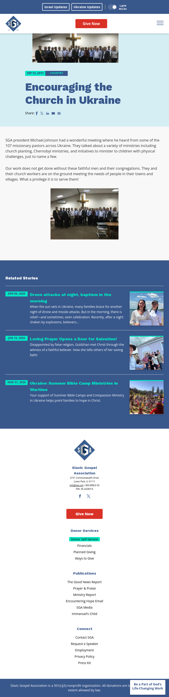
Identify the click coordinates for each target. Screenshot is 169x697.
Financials (84, 545)
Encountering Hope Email (84, 601)
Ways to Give (84, 558)
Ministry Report (84, 594)
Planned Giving (84, 552)
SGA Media (85, 607)
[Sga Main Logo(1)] (84, 450)
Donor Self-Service (84, 539)
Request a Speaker (84, 644)
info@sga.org (76, 485)
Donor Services (85, 530)
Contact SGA (84, 637)
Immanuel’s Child (84, 614)
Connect (84, 629)
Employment (84, 650)
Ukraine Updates (87, 7)
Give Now (91, 23)
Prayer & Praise (84, 588)
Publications (84, 573)
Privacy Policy (84, 656)
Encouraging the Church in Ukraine (73, 93)
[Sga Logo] (13, 24)
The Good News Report (85, 582)
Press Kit (84, 663)
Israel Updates (55, 7)
